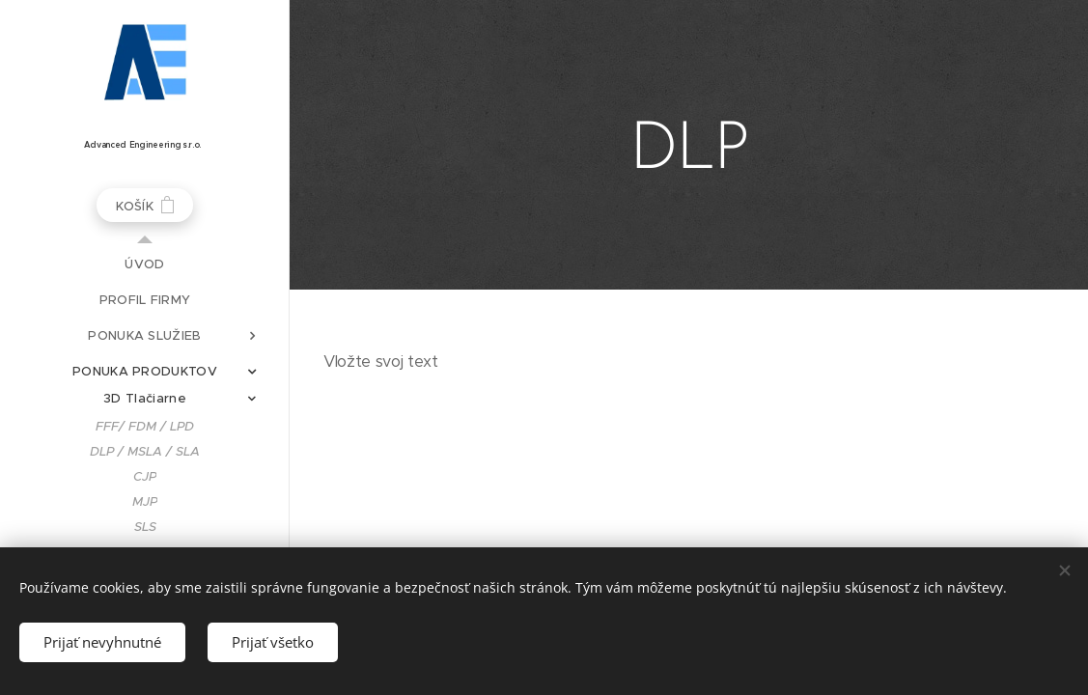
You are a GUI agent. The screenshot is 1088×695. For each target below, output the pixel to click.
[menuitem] (145, 264)
